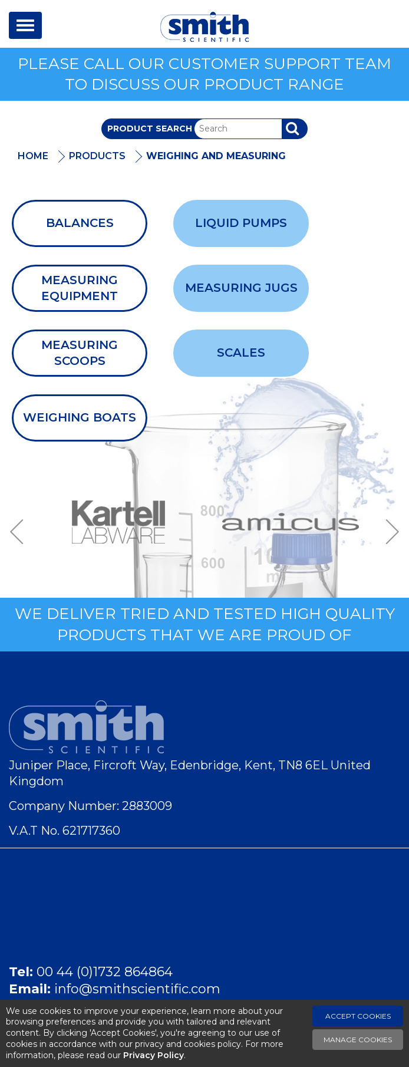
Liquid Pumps (241, 223)
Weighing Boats (79, 417)
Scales (241, 352)
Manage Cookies (358, 1039)
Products (97, 156)
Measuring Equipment (79, 288)
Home (33, 156)
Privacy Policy (153, 1055)
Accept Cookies (358, 1016)
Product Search (149, 128)
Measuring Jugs (241, 288)
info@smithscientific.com (137, 989)
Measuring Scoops (79, 353)
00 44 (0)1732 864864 (105, 972)
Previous (20, 531)
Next (388, 531)
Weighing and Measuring (216, 156)
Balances (80, 223)
